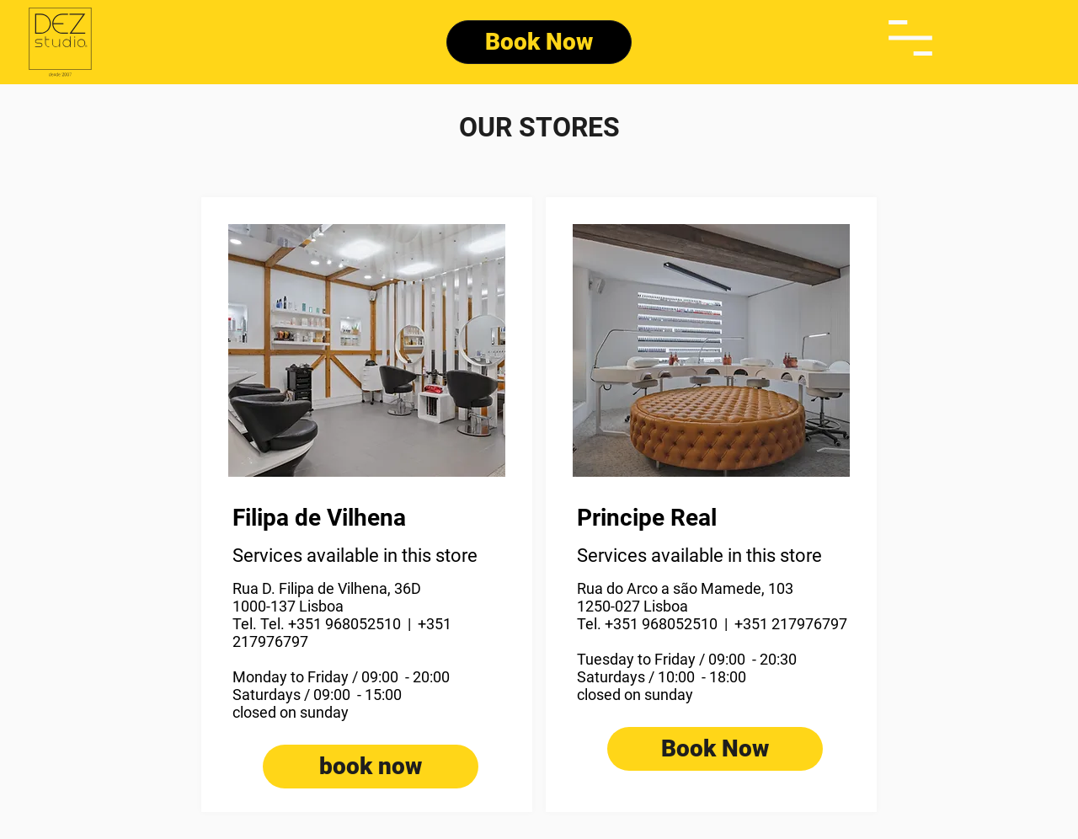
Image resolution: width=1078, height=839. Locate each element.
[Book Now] (539, 42)
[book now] (370, 766)
